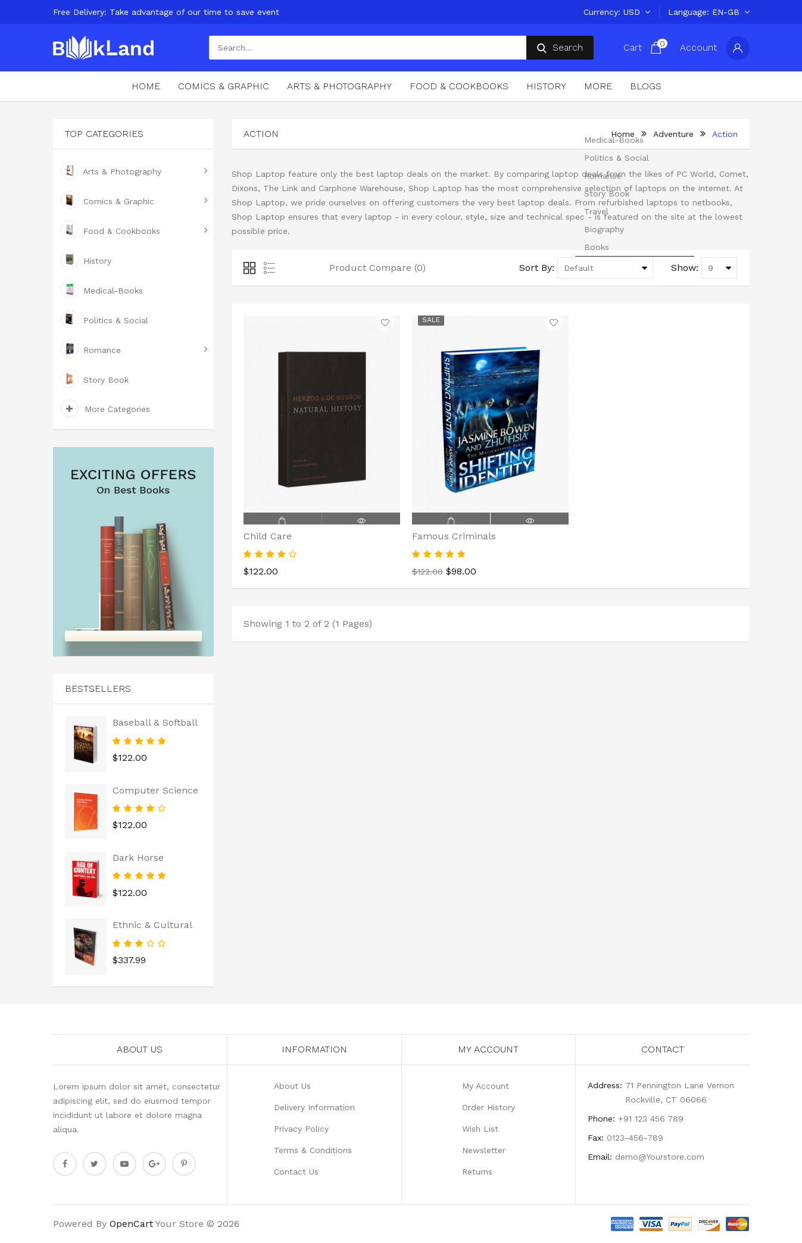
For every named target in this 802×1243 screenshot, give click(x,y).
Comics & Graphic (223, 86)
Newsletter (483, 1150)
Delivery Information (314, 1107)
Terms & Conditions (313, 1150)
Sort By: (536, 267)
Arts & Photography (339, 86)
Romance (91, 349)
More (598, 86)
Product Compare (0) (377, 267)
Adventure (673, 134)
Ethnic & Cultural (152, 924)
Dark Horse (138, 857)
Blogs (645, 86)
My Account (485, 1086)
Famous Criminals (454, 536)
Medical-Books (102, 289)
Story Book (95, 379)
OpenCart (131, 1223)
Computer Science (155, 790)
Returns (477, 1171)
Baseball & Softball (155, 722)
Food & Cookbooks (459, 86)
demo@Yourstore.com (659, 1156)
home (623, 134)
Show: (684, 267)
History (546, 86)
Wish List (480, 1128)
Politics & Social (104, 319)
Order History (488, 1107)
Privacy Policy (301, 1128)
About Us (292, 1086)
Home (146, 86)
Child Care (268, 536)
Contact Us (296, 1171)
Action (725, 134)
